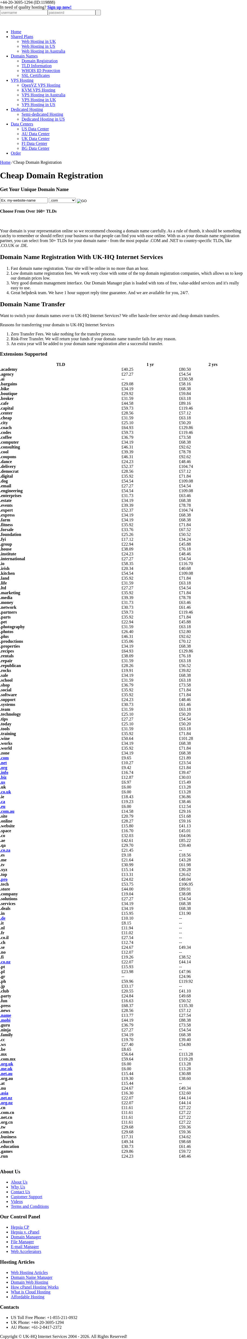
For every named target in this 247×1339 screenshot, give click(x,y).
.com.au (7, 811)
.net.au (6, 1073)
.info (4, 772)
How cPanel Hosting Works (35, 1287)
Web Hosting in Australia (43, 51)
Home (16, 31)
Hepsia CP (20, 1227)
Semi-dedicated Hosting (42, 114)
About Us (19, 1182)
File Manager (22, 1241)
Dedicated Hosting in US (43, 119)
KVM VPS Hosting (38, 90)
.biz (3, 777)
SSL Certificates (36, 75)
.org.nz (6, 1102)
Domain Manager (26, 1237)
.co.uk (5, 792)
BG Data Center (35, 148)
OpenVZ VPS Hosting (41, 85)
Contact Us (20, 1192)
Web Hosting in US (38, 46)
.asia (4, 1093)
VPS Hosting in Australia (43, 95)
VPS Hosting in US (38, 104)
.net (3, 762)
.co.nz (5, 962)
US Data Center (35, 129)
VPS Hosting (22, 80)
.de (2, 918)
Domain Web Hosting (29, 1282)
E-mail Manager (25, 1246)
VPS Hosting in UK (39, 99)
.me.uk (6, 1068)
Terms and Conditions (30, 1206)
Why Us (18, 1187)
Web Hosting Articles (29, 1272)
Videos (17, 1201)
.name (5, 1015)
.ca (2, 801)
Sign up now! (59, 7)
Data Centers (22, 124)
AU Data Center (36, 133)
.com (4, 758)
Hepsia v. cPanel (25, 1232)
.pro (4, 879)
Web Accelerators (26, 1251)
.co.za (5, 850)
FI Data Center (34, 143)
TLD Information (37, 65)
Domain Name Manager (32, 1277)
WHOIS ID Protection (41, 70)
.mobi (5, 1020)
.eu (2, 806)
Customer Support (26, 1196)
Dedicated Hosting (27, 109)
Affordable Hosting (27, 1296)
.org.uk (6, 1064)
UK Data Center (36, 138)
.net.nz (6, 1098)
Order (16, 153)
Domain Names (24, 56)
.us (2, 782)
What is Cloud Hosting (30, 1292)
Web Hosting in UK (39, 41)
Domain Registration (40, 61)
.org (3, 767)
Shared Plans (22, 36)
